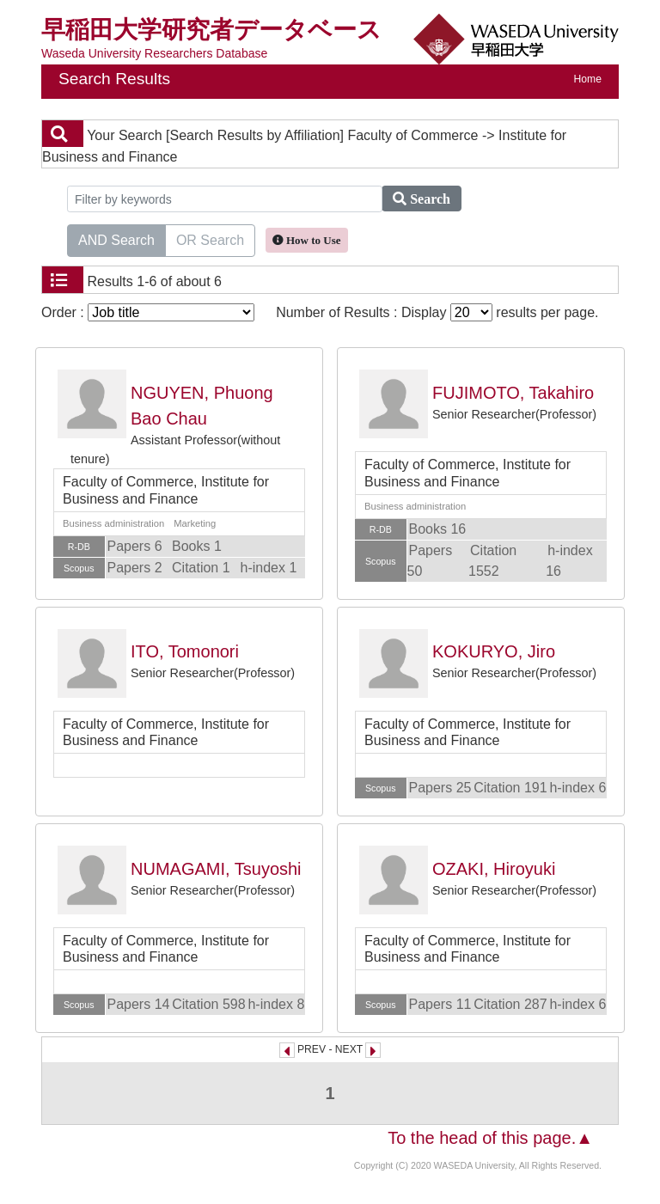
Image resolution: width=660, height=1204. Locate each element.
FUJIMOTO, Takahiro (513, 392)
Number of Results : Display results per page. (437, 312)
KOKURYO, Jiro (493, 651)
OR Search (210, 239)
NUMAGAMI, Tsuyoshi (216, 868)
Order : (147, 312)
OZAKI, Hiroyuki (493, 868)
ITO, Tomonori (185, 651)
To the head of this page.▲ (490, 1137)
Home (588, 79)
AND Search (116, 239)
